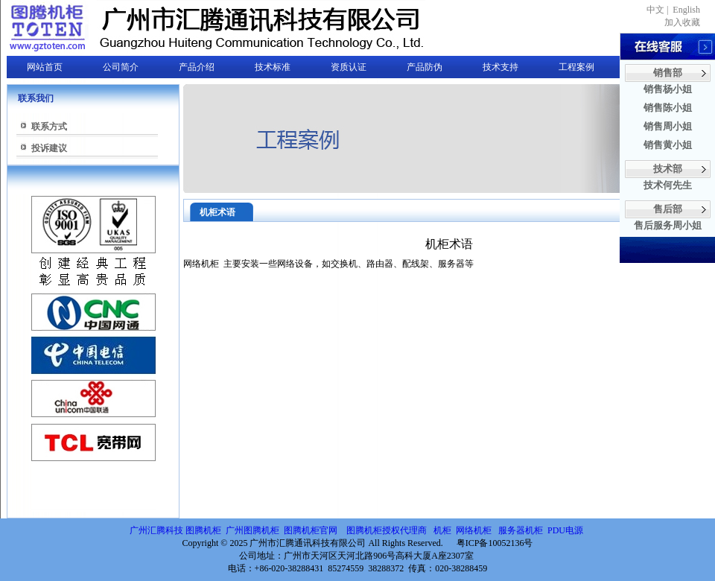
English (686, 9)
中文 (655, 9)
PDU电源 (566, 530)
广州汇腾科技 (156, 530)
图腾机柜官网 (309, 530)
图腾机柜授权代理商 (386, 530)
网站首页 (45, 67)
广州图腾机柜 (252, 530)
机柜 (442, 530)
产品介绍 (196, 67)
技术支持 (500, 67)
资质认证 (348, 67)
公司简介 (121, 67)
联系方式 (49, 126)
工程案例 (576, 67)
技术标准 (272, 67)
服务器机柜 (520, 530)
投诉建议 (49, 148)
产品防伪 (424, 67)
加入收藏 (682, 22)
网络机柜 (475, 530)
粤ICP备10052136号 (495, 543)
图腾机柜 (203, 530)
